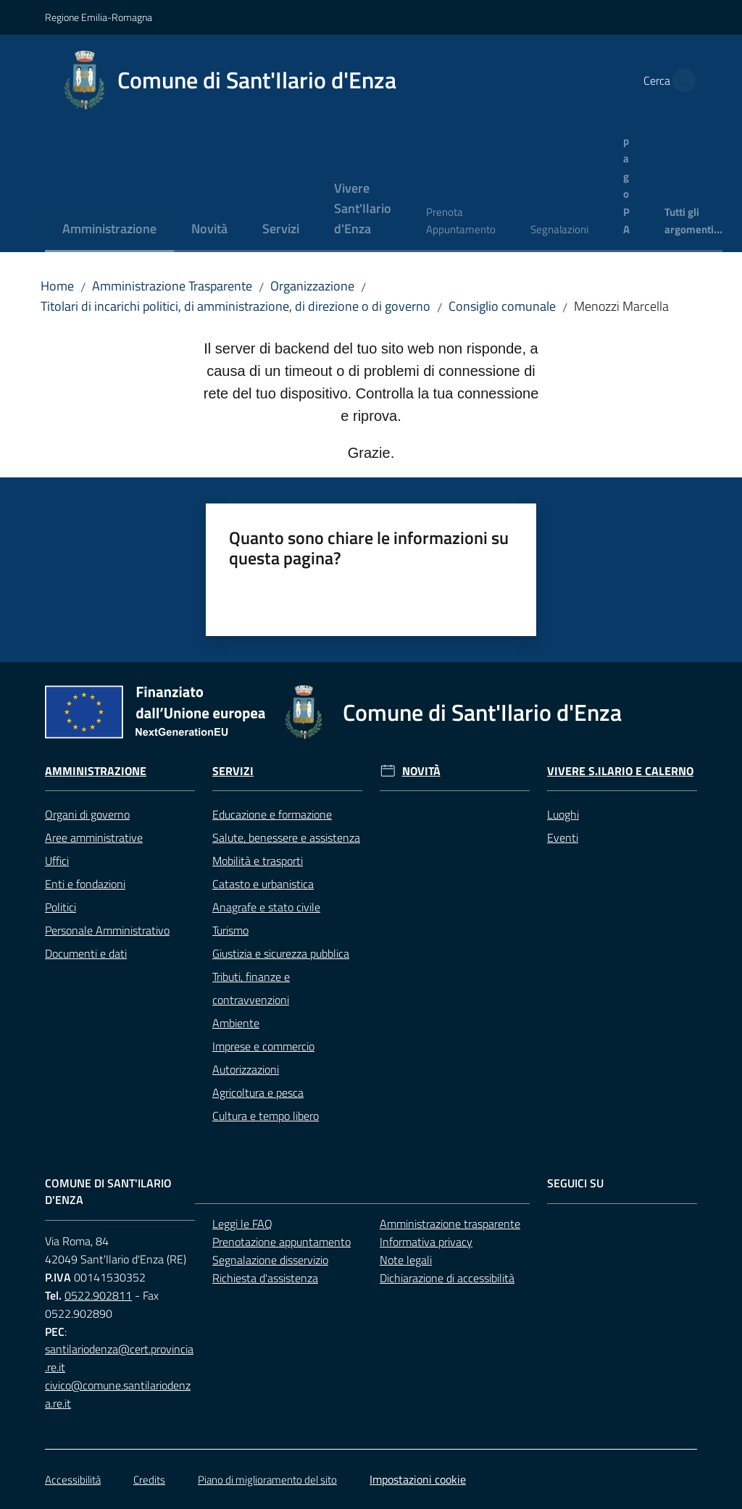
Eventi (562, 837)
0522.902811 (98, 1295)
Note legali (406, 1259)
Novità (421, 771)
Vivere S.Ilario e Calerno (620, 771)
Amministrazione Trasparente (172, 286)
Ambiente (235, 1023)
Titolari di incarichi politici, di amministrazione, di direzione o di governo (235, 306)
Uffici (57, 860)
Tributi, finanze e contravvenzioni (251, 988)
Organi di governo (87, 814)
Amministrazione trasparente (450, 1223)
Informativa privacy (426, 1241)
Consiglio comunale (502, 306)
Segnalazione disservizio (270, 1259)
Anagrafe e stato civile (266, 907)
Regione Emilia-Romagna (98, 17)
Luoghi (563, 814)
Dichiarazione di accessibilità (447, 1278)
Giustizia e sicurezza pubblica (280, 953)
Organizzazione (312, 286)
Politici (60, 907)
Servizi (233, 771)
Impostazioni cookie (418, 1479)
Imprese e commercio (263, 1046)
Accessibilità (73, 1479)
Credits (149, 1479)
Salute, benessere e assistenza (286, 837)
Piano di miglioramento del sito (267, 1479)
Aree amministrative (94, 837)
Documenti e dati (86, 953)
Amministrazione (95, 771)
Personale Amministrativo (107, 930)
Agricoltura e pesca (258, 1092)
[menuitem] (109, 230)
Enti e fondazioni (85, 884)
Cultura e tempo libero (265, 1115)
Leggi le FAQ (242, 1223)
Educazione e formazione (272, 814)
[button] (679, 80)
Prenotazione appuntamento (281, 1241)
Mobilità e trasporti (257, 860)
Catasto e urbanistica (263, 884)
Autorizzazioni (245, 1069)
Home (57, 286)
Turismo (230, 930)
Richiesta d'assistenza (265, 1278)
